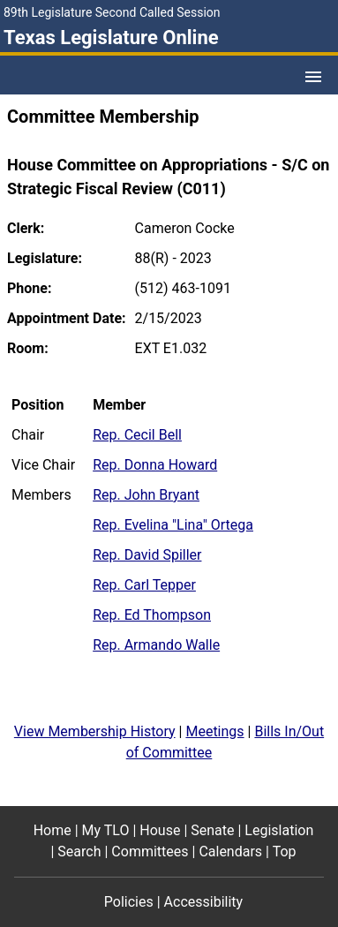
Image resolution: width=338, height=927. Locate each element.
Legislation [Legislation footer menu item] (278, 830)
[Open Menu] (313, 76)
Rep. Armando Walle (156, 645)
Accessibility (204, 901)
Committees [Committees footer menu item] (149, 851)
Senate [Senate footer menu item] (212, 830)
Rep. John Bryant (146, 494)
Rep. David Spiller (147, 554)
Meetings (214, 731)
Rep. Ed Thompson (152, 615)
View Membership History (95, 731)
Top (285, 851)
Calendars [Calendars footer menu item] (230, 851)
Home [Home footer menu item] (52, 830)
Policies (129, 901)
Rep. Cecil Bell (137, 434)
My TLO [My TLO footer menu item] (106, 830)
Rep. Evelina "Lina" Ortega (173, 524)
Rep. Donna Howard (155, 464)
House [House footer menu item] (159, 830)
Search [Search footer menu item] (79, 851)
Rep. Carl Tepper (144, 585)
